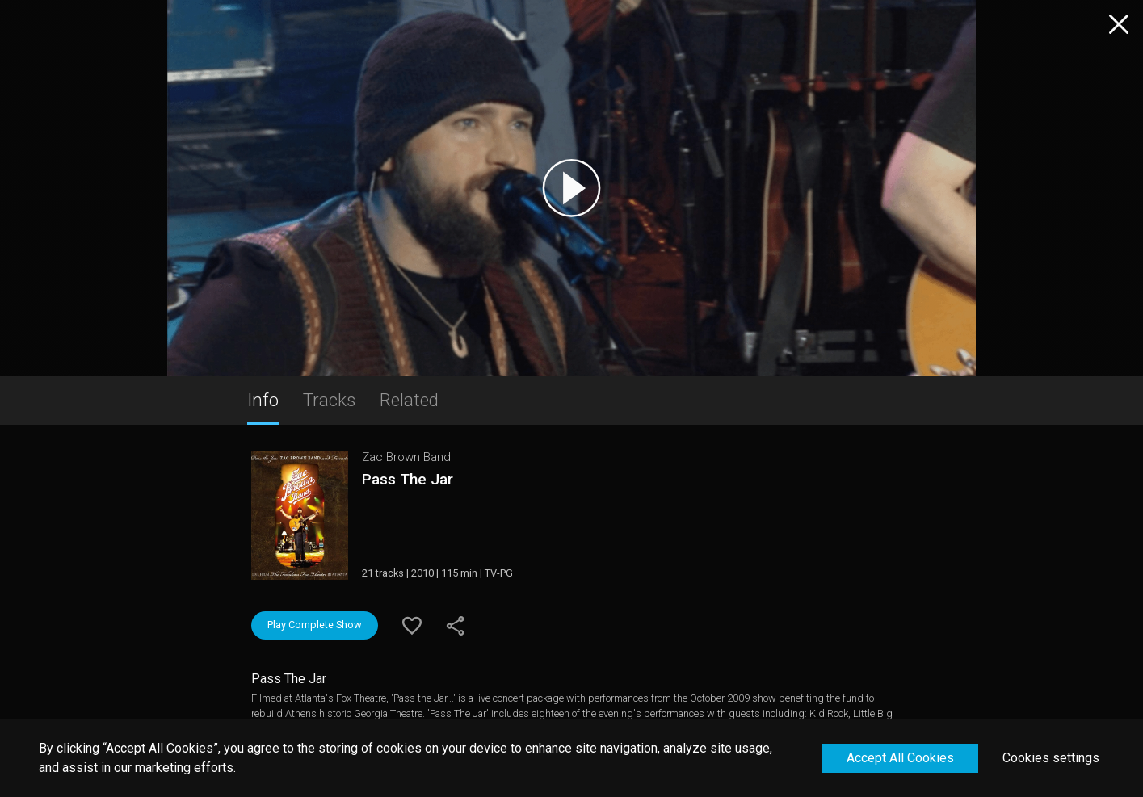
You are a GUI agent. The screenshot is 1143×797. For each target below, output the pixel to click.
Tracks (329, 399)
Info (263, 399)
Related (409, 399)
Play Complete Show (314, 625)
